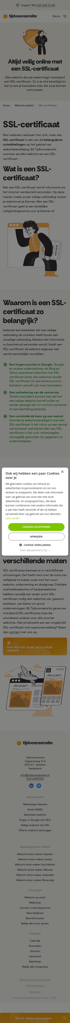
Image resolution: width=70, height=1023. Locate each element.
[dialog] (35, 511)
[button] (34, 550)
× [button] (62, 471)
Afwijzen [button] (36, 536)
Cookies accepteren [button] (36, 527)
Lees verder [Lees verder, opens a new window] (12, 518)
